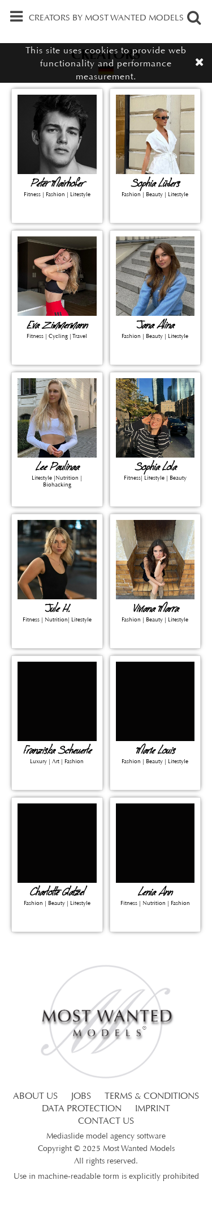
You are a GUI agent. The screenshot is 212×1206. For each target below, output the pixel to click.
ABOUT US (35, 1096)
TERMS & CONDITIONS (152, 1096)
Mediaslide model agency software (106, 1136)
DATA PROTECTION (82, 1109)
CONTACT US (106, 1121)
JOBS (81, 1096)
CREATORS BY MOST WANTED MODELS (106, 18)
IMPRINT (152, 1109)
